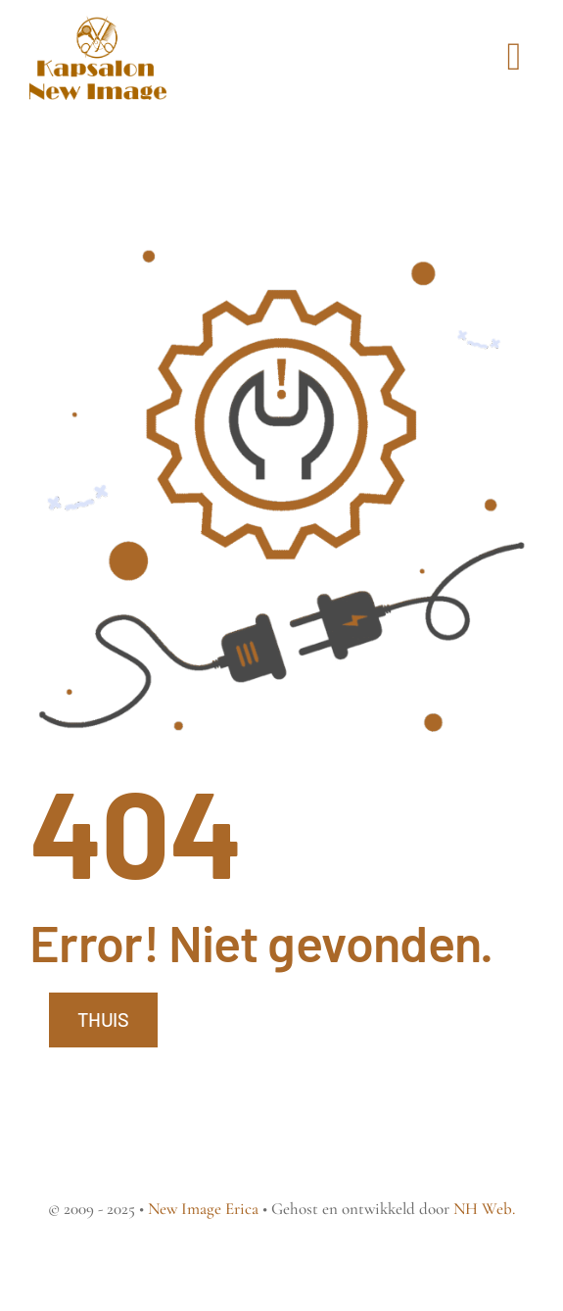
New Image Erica (203, 1208)
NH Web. (484, 1208)
